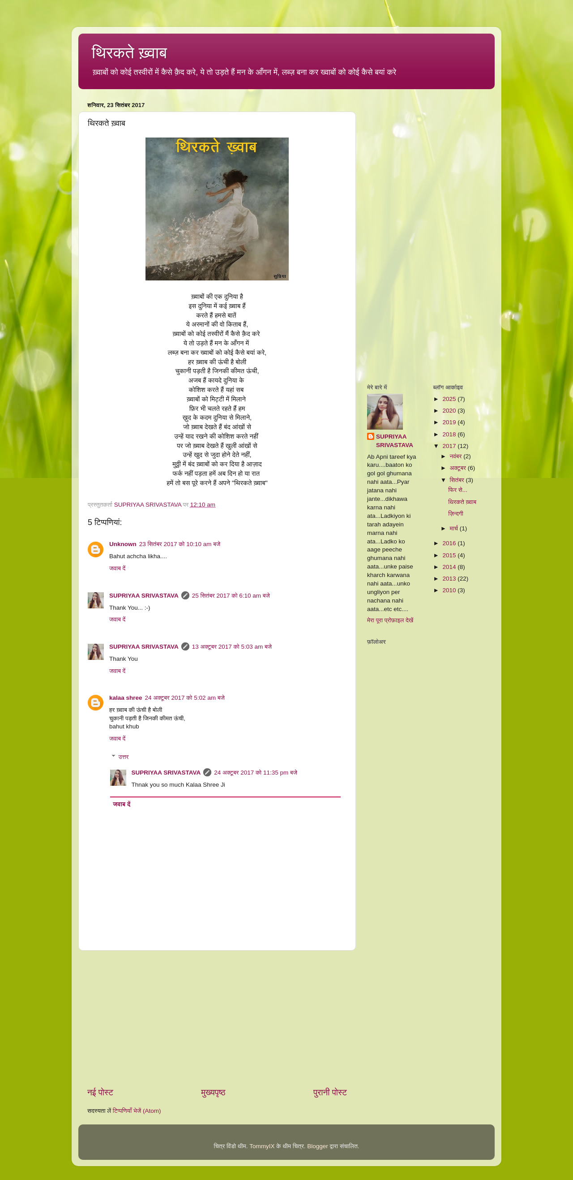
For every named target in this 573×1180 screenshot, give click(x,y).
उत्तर (124, 757)
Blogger (317, 1146)
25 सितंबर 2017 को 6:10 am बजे (231, 595)
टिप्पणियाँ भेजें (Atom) (137, 1110)
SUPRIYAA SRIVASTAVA (144, 595)
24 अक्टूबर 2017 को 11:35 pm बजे (255, 772)
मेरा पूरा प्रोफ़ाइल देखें (390, 620)
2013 (450, 578)
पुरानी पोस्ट (330, 1092)
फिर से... (457, 490)
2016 (450, 543)
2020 (450, 410)
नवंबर (457, 456)
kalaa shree (125, 697)
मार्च (455, 528)
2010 (450, 590)
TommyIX (261, 1146)
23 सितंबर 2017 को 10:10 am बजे (180, 544)
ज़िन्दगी (455, 513)
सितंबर (458, 480)
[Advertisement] (217, 1019)
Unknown (123, 544)
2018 (450, 434)
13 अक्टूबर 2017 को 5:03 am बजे (232, 646)
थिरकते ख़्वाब (129, 52)
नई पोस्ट (100, 1092)
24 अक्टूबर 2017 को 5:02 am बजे (185, 697)
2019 (450, 422)
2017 (450, 446)
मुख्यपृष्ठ (213, 1092)
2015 (450, 555)
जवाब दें (117, 568)
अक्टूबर (459, 468)
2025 (450, 399)
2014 (450, 567)
